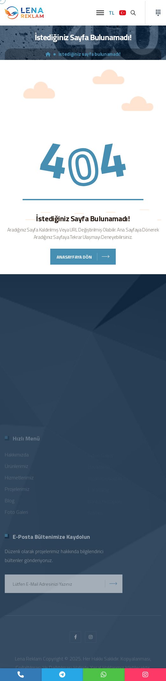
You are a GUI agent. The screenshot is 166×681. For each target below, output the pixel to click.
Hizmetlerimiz (19, 479)
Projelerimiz (17, 490)
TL (111, 13)
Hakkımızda (17, 456)
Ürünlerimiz (16, 467)
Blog (9, 502)
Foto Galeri (16, 513)
